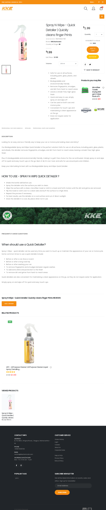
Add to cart (92, 50)
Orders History (60, 424)
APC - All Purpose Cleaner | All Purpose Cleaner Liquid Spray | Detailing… (27, 368)
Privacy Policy (59, 443)
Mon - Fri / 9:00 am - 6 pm (23, 445)
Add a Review (9, 303)
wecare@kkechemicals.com (24, 439)
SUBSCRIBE (62, 478)
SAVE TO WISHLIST (92, 70)
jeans (17, 463)
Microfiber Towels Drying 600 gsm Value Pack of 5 (96, 92)
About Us (58, 432)
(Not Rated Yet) (61, 39)
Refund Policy (59, 446)
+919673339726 (19, 434)
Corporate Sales (61, 435)
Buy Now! (92, 57)
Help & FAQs (59, 440)
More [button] (92, 2)
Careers (58, 430)
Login (57, 427)
